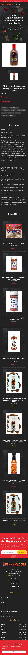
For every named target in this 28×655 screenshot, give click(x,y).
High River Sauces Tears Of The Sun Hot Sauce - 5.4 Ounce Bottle (14, 480)
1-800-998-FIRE (16, 575)
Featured (11, 26)
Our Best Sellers (19, 26)
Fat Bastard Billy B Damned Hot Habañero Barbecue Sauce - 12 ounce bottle (14, 440)
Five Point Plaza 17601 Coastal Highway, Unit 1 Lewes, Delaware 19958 (14, 571)
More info (4, 648)
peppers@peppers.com (16, 581)
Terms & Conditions (8, 616)
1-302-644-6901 (15, 578)
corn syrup (4, 112)
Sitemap (5, 605)
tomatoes (13, 110)
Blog (4, 600)
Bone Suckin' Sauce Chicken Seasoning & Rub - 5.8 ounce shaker (14, 278)
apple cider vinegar (14, 107)
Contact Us (6, 609)
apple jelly (11, 112)
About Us (5, 597)
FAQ (4, 602)
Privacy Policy (6, 614)
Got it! (14, 651)
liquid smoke (12, 115)
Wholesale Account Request (10, 611)
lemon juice (4, 115)
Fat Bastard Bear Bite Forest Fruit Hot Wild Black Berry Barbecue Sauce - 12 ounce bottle (14, 400)
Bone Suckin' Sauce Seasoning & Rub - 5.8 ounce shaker (14, 359)
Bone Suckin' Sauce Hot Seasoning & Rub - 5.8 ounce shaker (14, 318)
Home (5, 26)
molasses (18, 112)
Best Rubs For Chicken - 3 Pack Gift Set (14, 244)
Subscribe (22, 552)
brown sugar (4, 107)
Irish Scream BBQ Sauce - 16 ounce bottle (14, 520)
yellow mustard (21, 110)
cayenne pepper (5, 110)
